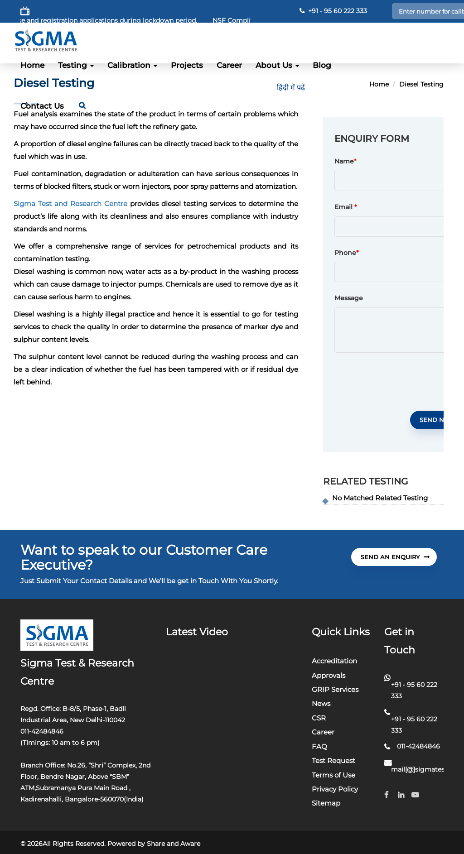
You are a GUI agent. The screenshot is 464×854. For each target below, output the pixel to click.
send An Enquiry (395, 557)
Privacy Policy (335, 789)
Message (348, 298)
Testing (76, 65)
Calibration (132, 65)
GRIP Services (335, 689)
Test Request (333, 760)
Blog (322, 65)
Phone (346, 253)
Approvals (328, 675)
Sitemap (326, 803)
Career (229, 65)
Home (32, 65)
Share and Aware (173, 844)
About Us (277, 65)
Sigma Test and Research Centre (70, 203)
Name (344, 161)
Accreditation (334, 661)
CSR (319, 718)
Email (345, 207)
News (321, 703)
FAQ (319, 746)
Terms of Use (333, 775)
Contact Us (42, 105)
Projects (187, 65)
